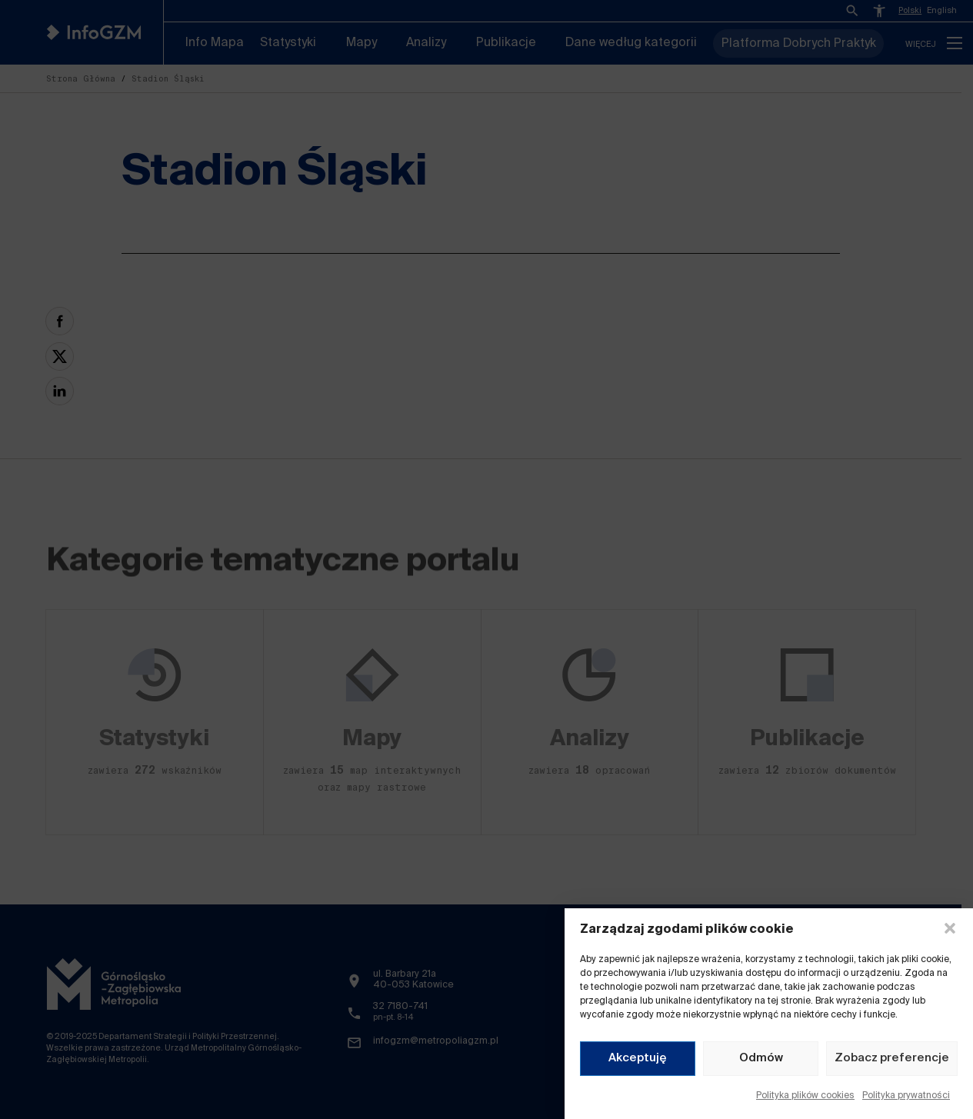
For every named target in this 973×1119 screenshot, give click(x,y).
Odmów (761, 1058)
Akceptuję (637, 1058)
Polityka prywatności (906, 1096)
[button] (950, 928)
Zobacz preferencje (892, 1058)
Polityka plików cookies (805, 1096)
